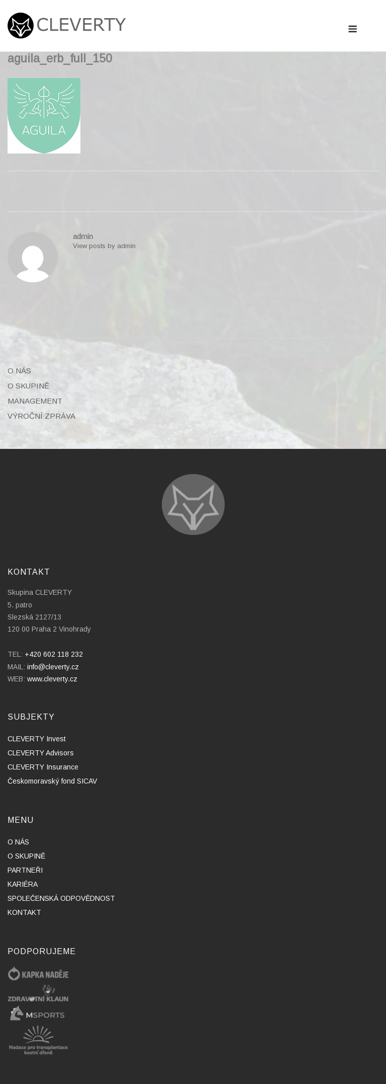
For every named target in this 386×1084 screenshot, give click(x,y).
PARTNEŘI (25, 870)
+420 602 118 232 (54, 654)
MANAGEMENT (35, 401)
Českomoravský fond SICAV (52, 781)
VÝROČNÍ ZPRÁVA (41, 416)
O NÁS (19, 370)
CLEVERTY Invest (37, 739)
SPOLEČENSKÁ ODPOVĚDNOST (61, 898)
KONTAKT (24, 912)
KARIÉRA (23, 884)
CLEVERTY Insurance (43, 767)
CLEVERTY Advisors (41, 753)
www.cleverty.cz (52, 679)
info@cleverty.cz (53, 667)
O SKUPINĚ (28, 385)
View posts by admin (104, 246)
